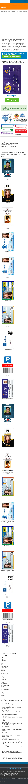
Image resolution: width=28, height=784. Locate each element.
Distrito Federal (4, 666)
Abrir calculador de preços (11, 56)
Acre (2, 657)
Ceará (2, 664)
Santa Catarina (4, 691)
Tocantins (3, 695)
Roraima (3, 688)
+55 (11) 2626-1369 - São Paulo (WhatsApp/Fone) (14, 771)
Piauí (2, 680)
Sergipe (2, 692)
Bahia (2, 663)
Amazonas (3, 660)
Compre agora (12, 100)
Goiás (2, 669)
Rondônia (3, 686)
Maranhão (3, 670)
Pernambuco (4, 679)
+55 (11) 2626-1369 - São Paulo (8, 142)
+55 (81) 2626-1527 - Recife (7, 144)
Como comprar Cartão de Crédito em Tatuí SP (19, 11)
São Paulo (3, 693)
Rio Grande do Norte (5, 685)
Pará (2, 676)
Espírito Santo (4, 667)
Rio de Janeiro (4, 683)
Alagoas (3, 659)
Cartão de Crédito (7, 11)
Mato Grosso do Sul (5, 673)
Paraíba (2, 678)
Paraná (2, 682)
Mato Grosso (4, 675)
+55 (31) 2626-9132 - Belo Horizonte (9, 143)
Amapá (2, 661)
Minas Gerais (4, 672)
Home (2, 11)
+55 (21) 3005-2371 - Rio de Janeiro (9, 146)
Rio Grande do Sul (5, 689)
